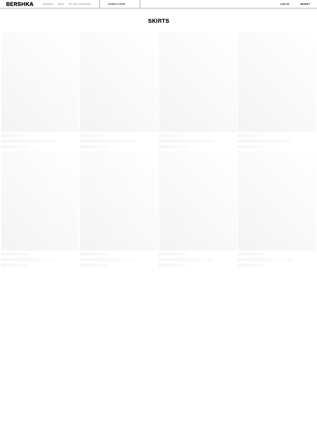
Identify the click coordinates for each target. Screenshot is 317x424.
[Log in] (280, 4)
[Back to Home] (20, 4)
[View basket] (301, 4)
